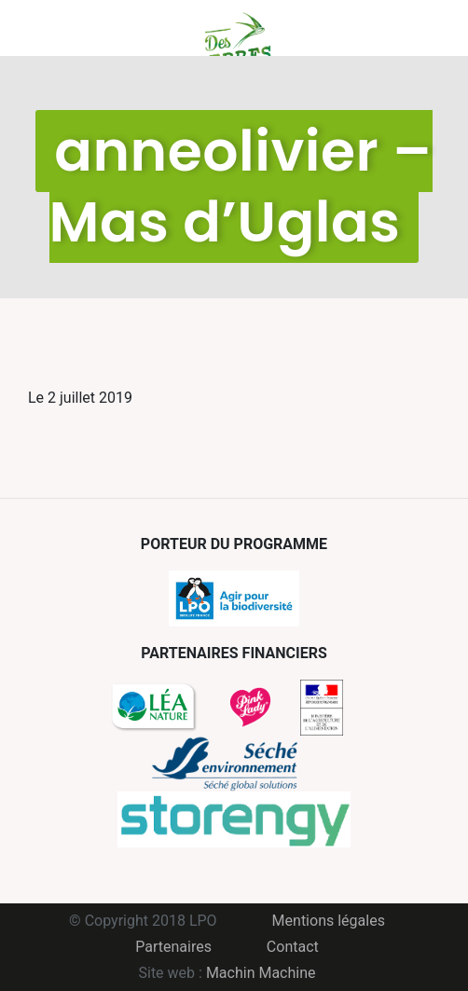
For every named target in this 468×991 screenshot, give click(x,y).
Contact (293, 947)
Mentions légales (328, 920)
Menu (42, 28)
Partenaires (173, 947)
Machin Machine (261, 973)
